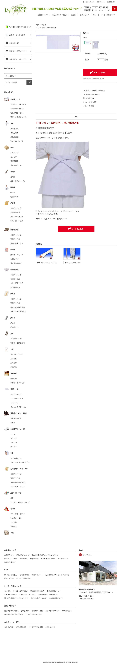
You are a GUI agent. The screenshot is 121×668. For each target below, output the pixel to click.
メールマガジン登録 (36, 627)
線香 (12, 498)
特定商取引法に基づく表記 (13, 614)
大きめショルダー (16, 394)
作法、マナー (9, 578)
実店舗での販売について (16, 51)
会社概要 (7, 591)
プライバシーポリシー (34, 614)
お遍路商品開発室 (10, 594)
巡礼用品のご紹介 (22, 555)
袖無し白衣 (14, 133)
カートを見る (87, 555)
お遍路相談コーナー (54, 591)
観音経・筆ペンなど (17, 383)
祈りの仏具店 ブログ (38, 598)
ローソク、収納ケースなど (19, 502)
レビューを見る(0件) (90, 102)
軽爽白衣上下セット (17, 113)
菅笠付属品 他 (15, 165)
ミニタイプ (14, 403)
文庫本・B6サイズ (16, 255)
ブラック (13, 438)
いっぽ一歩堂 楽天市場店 (47, 594)
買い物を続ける (88, 98)
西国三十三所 (15, 212)
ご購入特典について (52, 611)
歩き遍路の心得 (63, 558)
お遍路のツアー (37, 575)
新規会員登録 (111, 2)
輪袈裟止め (14, 197)
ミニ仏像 (13, 522)
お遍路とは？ (9, 555)
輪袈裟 (12, 192)
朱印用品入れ (15, 287)
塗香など (13, 526)
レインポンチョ (15, 458)
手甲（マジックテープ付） (47, 262)
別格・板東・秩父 (16, 243)
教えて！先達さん (10, 575)
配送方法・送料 (37, 611)
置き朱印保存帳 (15, 263)
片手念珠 (13, 359)
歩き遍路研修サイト (56, 598)
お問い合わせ (50, 627)
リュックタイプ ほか (18, 407)
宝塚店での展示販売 (37, 591)
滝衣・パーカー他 (16, 141)
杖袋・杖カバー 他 (17, 181)
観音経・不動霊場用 (17, 343)
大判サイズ (14, 259)
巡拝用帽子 (14, 161)
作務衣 (12, 423)
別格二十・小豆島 (16, 217)
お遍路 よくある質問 (15, 35)
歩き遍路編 (34, 558)
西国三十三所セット (17, 109)
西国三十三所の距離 (23, 578)
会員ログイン (101, 2)
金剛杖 (12, 177)
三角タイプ (14, 153)
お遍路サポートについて (16, 59)
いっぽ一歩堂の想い (20, 591)
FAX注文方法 (67, 611)
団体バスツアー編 (10, 558)
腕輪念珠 (13, 363)
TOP (37, 25)
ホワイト (13, 434)
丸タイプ (13, 157)
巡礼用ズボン (15, 137)
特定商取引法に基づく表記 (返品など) (93, 78)
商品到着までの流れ (11, 611)
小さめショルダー (16, 398)
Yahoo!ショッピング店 (27, 594)
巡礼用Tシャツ (15, 418)
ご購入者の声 (12, 43)
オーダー (13, 447)
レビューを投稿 (88, 106)
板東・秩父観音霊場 (17, 307)
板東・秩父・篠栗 (16, 221)
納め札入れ (14, 327)
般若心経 (13, 378)
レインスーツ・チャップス (19, 462)
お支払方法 (25, 611)
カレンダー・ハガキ (17, 486)
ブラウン (13, 442)
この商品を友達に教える (91, 94)
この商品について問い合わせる (94, 90)
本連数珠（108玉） (17, 354)
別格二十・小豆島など (18, 311)
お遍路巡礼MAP (10, 562)
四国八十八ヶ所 (15, 208)
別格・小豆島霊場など (18, 482)
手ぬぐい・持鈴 (15, 518)
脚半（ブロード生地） (73, 263)
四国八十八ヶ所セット (18, 104)
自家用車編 (23, 558)
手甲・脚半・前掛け (49, 28)
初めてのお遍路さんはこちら (18, 27)
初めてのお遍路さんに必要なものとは (45, 555)
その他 (43, 25)
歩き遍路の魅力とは (48, 558)
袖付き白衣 (14, 129)
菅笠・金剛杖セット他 (18, 117)
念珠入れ (13, 367)
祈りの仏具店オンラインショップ (16, 598)
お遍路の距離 (24, 575)
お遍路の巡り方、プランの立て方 (57, 575)
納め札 (12, 323)
